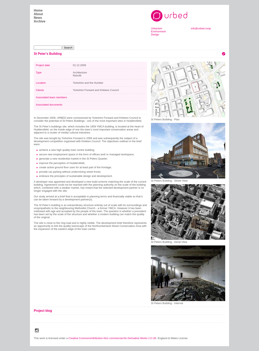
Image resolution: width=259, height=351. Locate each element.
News (38, 17)
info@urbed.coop (201, 28)
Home (38, 10)
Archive (39, 21)
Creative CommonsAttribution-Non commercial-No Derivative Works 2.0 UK (112, 338)
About (38, 14)
